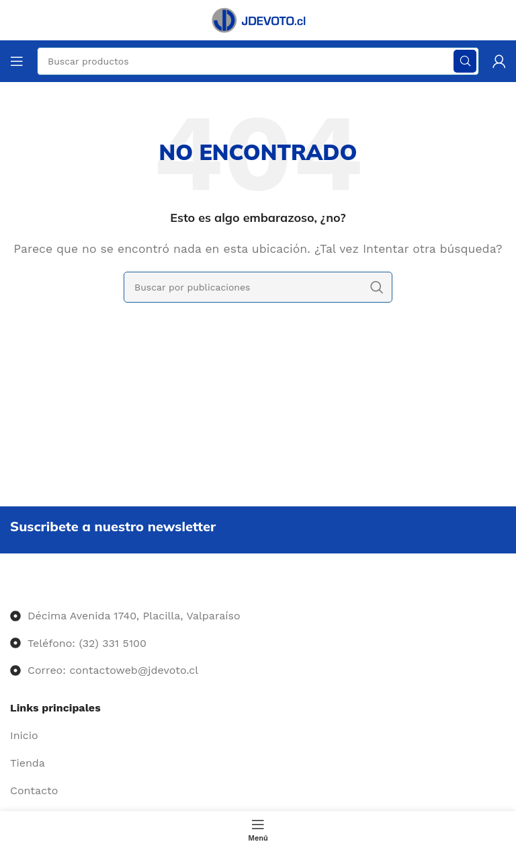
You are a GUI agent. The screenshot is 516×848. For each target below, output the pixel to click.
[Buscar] (258, 287)
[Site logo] (258, 19)
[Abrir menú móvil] (16, 61)
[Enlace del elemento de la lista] (258, 735)
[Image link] (10, 588)
